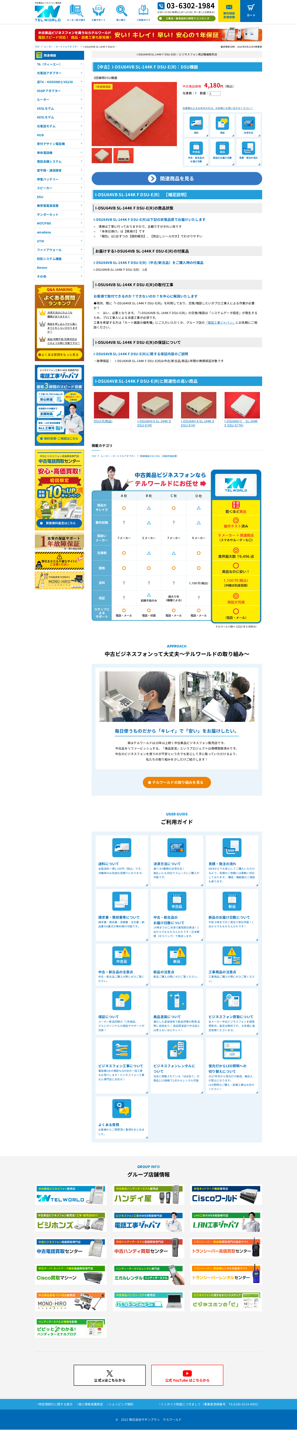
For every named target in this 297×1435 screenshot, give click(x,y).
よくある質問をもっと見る (60, 354)
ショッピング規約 (121, 1409)
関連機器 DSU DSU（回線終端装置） (159, 461)
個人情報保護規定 (90, 1409)
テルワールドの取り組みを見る (177, 787)
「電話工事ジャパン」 (220, 327)
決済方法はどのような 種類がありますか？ (60, 314)
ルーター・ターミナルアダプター (61, 46)
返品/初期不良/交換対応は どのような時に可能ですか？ (63, 341)
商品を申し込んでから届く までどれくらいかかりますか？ (62, 328)
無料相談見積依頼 (229, 15)
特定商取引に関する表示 (56, 1409)
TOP (37, 46)
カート (251, 15)
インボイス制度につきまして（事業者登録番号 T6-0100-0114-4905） (210, 1409)
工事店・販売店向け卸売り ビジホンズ (187, 18)
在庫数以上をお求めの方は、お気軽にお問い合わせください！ (218, 113)
